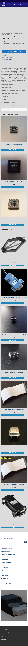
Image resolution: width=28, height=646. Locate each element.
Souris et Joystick (4, 558)
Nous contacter (4, 629)
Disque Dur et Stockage (6, 552)
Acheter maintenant (14, 595)
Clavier (2, 560)
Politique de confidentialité (6, 623)
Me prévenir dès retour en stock (14, 41)
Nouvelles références (5, 541)
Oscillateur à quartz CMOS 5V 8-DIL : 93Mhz (14, 437)
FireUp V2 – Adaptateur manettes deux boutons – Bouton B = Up (13, 287)
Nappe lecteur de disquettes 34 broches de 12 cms (14, 399)
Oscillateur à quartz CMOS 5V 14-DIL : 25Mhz (14, 362)
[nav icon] (24, 4)
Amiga (7, 49)
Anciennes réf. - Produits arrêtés (7, 574)
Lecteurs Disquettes (5, 555)
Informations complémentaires (8, 96)
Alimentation (3, 571)
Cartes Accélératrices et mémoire (8, 544)
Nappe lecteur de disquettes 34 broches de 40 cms (14, 474)
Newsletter (3, 633)
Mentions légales (4, 619)
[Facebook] (12, 636)
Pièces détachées (9, 47)
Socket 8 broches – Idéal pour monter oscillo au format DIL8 (14, 325)
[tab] (14, 73)
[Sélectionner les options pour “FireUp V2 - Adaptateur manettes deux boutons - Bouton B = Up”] (12, 293)
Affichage (3, 547)
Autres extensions (4, 549)
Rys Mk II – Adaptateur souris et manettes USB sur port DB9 (14, 512)
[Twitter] (15, 636)
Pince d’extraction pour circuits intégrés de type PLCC (14, 250)
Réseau (2, 563)
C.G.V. (2, 626)
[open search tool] (20, 4)
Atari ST (10, 49)
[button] (12, 140)
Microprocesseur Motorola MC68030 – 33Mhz (14, 171)
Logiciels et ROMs (4, 568)
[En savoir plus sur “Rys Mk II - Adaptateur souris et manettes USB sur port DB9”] (12, 518)
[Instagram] (14, 636)
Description (3, 55)
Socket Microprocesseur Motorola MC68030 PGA (14, 209)
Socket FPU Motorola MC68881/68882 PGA (14, 134)
